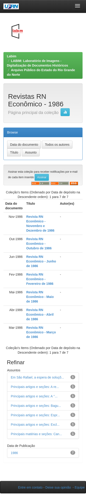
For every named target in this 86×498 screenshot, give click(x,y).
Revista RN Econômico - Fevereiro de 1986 (39, 279)
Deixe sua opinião (58, 487)
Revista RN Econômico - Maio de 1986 (40, 296)
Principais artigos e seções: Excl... (35, 424)
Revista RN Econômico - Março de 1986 (41, 332)
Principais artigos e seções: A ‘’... (34, 396)
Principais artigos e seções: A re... (35, 387)
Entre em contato (30, 487)
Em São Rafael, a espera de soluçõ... (37, 377)
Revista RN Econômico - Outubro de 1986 (38, 243)
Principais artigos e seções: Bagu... (36, 406)
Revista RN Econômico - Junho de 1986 (41, 261)
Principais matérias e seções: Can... (36, 434)
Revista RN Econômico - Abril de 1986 (39, 314)
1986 (14, 453)
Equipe (80, 487)
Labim (11, 56)
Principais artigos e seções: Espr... (35, 415)
